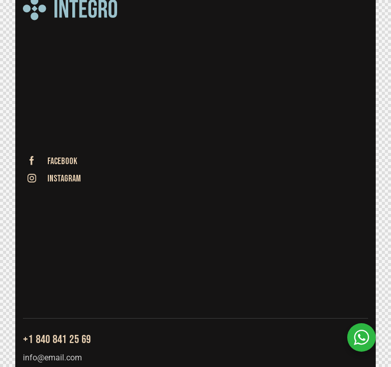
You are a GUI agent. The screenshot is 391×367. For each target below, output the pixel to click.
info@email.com (52, 357)
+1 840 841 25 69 (57, 340)
